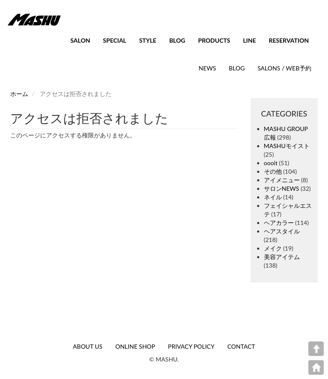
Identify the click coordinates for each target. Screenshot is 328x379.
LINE (249, 40)
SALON (80, 40)
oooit (271, 162)
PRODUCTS (214, 40)
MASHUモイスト (287, 145)
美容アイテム (282, 256)
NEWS (207, 68)
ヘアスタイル (282, 231)
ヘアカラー (279, 222)
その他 (273, 171)
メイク (273, 248)
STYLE (147, 40)
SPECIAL (114, 40)
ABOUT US (87, 346)
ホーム (19, 93)
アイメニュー (282, 180)
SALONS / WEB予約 (284, 68)
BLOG (177, 40)
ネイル (273, 197)
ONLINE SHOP (135, 346)
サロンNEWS (281, 188)
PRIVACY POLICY (191, 346)
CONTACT (241, 346)
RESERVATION (289, 40)
